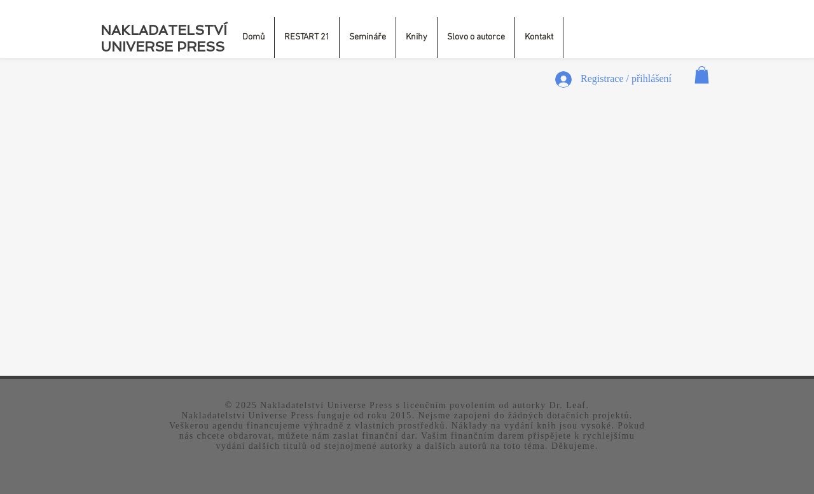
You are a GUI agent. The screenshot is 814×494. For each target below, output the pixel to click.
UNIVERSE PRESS (162, 47)
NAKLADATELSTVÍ (163, 30)
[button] (701, 74)
